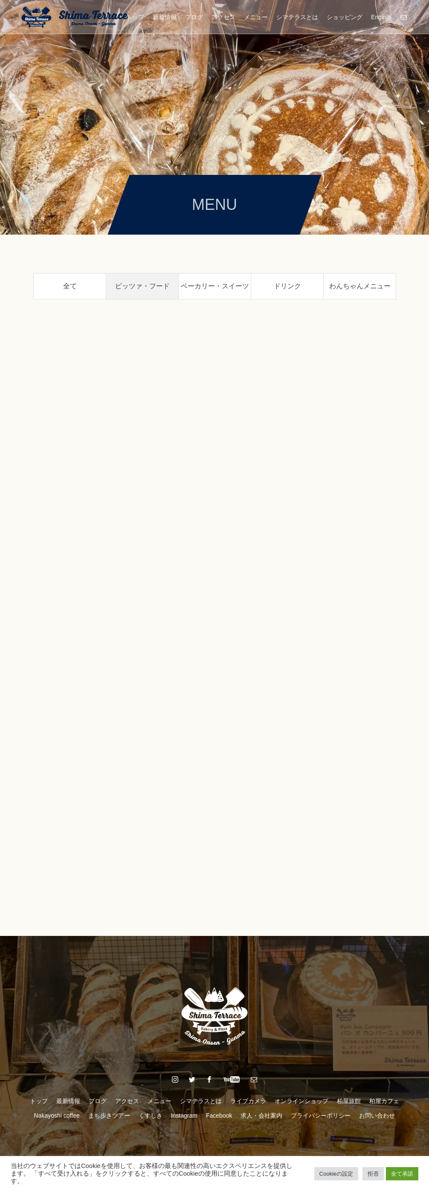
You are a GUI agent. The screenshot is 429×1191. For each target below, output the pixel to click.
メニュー (256, 17)
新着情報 (165, 17)
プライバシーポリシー (321, 1115)
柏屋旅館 (349, 1101)
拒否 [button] (373, 1174)
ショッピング (344, 17)
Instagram (184, 1115)
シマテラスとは (297, 17)
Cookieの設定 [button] (336, 1174)
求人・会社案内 (261, 1115)
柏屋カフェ (384, 1101)
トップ (135, 17)
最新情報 (68, 1101)
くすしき (150, 1115)
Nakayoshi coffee (57, 1115)
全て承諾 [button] (402, 1174)
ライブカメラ (248, 1101)
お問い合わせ (377, 1115)
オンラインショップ (301, 1101)
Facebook (219, 1115)
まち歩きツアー (109, 1115)
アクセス (223, 17)
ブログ (194, 17)
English (381, 17)
